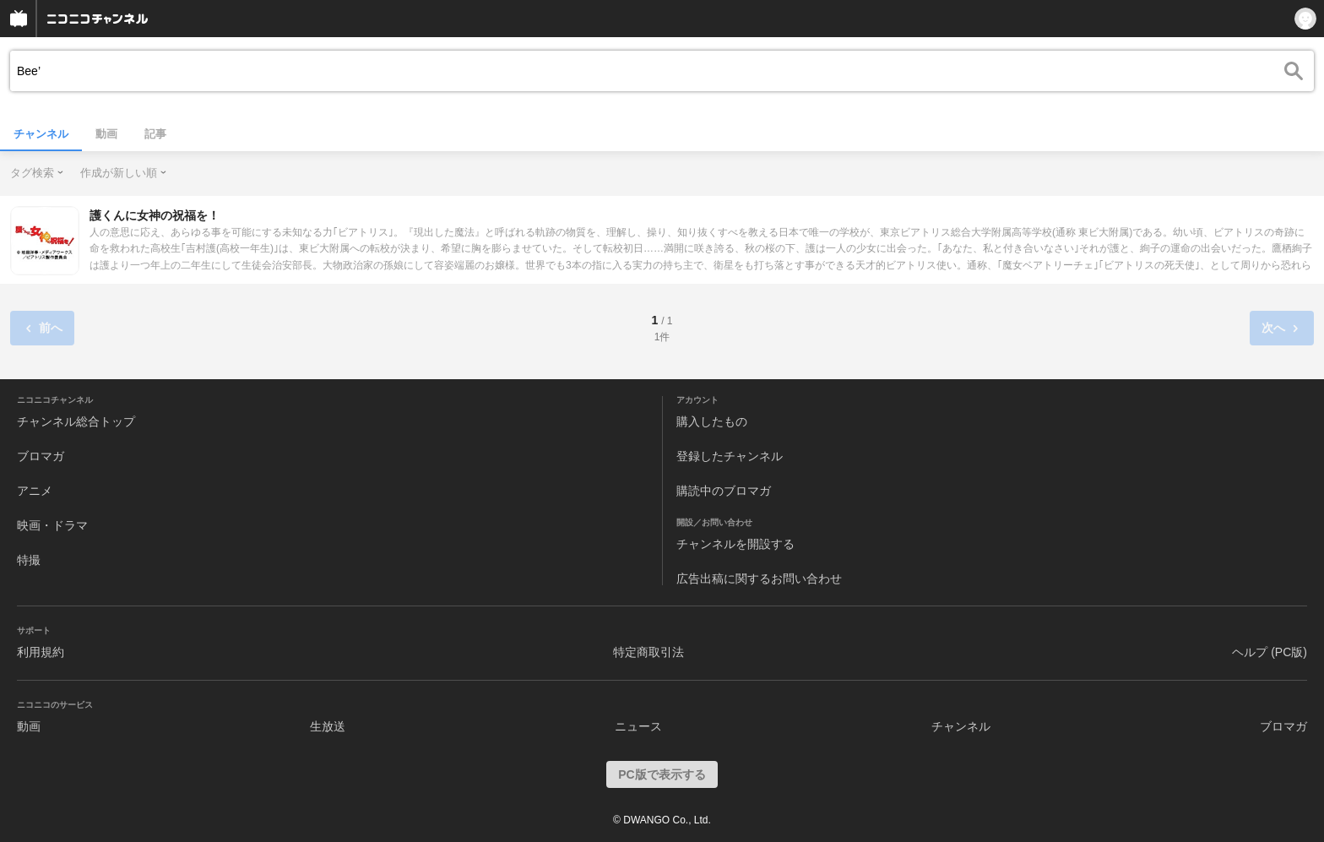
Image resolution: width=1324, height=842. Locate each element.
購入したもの (711, 421)
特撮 (29, 560)
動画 (106, 134)
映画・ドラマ (52, 525)
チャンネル (41, 134)
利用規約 (40, 652)
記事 (155, 134)
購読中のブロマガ (723, 490)
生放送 (327, 726)
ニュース (638, 726)
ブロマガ (40, 456)
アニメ (34, 490)
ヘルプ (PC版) (1269, 652)
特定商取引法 (648, 652)
